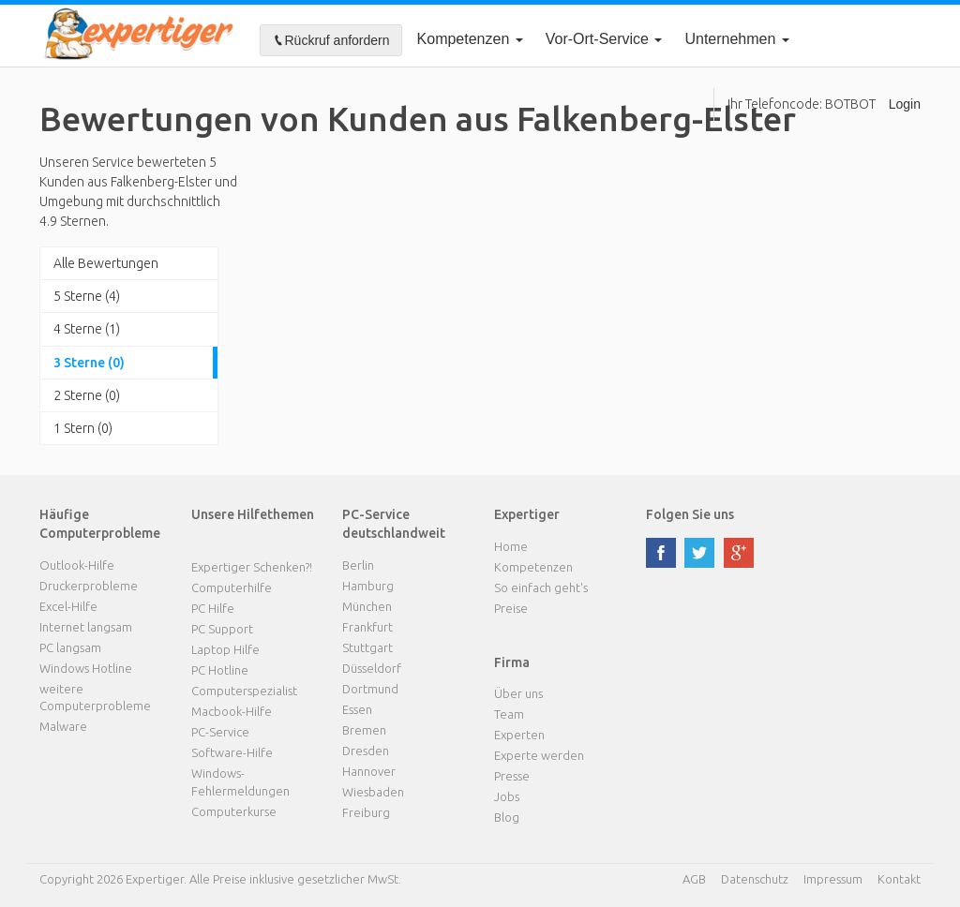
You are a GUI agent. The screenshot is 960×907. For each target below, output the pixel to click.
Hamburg (368, 585)
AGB (694, 878)
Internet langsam (85, 626)
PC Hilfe (212, 608)
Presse (512, 775)
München (367, 606)
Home (511, 546)
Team (509, 714)
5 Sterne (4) (86, 296)
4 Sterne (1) (86, 328)
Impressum (832, 878)
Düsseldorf (371, 668)
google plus (739, 553)
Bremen (364, 729)
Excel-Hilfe (68, 606)
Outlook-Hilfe (76, 565)
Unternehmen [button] (736, 39)
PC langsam (70, 647)
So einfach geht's (541, 587)
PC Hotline (219, 670)
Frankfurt (367, 626)
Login (905, 104)
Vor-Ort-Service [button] (604, 39)
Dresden (365, 750)
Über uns (518, 693)
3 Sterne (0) (89, 362)
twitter (699, 553)
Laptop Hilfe (225, 649)
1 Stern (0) (82, 428)
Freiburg (366, 812)
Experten (519, 734)
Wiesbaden (373, 791)
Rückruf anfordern (331, 40)
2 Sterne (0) (86, 395)
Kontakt (899, 878)
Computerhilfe (231, 587)
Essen (357, 709)
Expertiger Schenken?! (251, 566)
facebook (661, 553)
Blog (506, 817)
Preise (511, 608)
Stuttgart (367, 647)
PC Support (222, 628)
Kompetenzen (470, 39)
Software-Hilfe (232, 752)
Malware (63, 726)
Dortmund (370, 688)
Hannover (369, 771)
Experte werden (539, 755)
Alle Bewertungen (105, 263)
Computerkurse (234, 811)
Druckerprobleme (88, 585)
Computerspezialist (244, 690)
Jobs (506, 796)
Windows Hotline (85, 668)
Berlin (358, 565)
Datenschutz (754, 878)
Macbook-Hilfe (231, 711)
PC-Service (220, 731)
